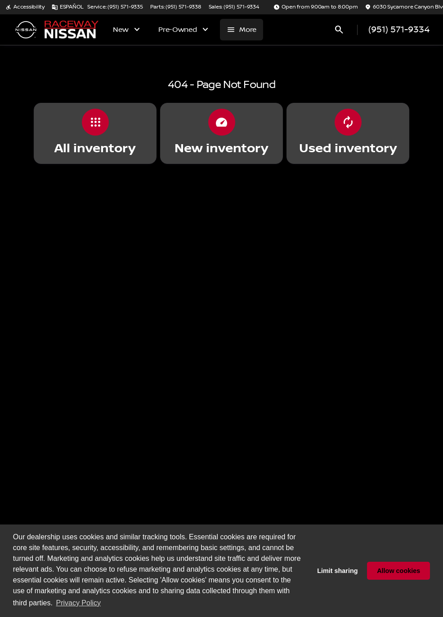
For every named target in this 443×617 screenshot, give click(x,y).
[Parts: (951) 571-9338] (175, 7)
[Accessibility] (25, 7)
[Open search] (339, 29)
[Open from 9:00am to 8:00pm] (316, 7)
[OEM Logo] (25, 30)
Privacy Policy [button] (78, 603)
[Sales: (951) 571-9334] (234, 7)
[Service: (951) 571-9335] (114, 7)
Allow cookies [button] (398, 570)
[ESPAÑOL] (67, 7)
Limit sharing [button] (337, 570)
